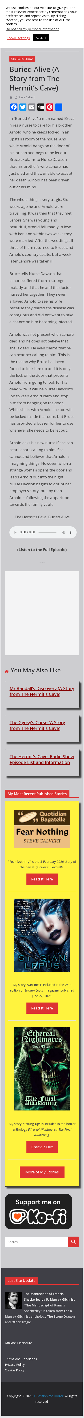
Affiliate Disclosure (18, 1343)
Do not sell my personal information (32, 29)
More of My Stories (42, 1172)
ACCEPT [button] (41, 38)
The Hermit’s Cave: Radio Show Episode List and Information (42, 759)
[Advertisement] (42, 613)
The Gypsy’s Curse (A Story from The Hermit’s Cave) (37, 725)
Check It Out (42, 1146)
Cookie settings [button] (18, 38)
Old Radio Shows (22, 58)
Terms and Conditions (21, 1359)
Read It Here (42, 879)
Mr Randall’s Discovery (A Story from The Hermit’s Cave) (42, 691)
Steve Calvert (26, 97)
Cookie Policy (14, 1370)
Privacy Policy (15, 1364)
